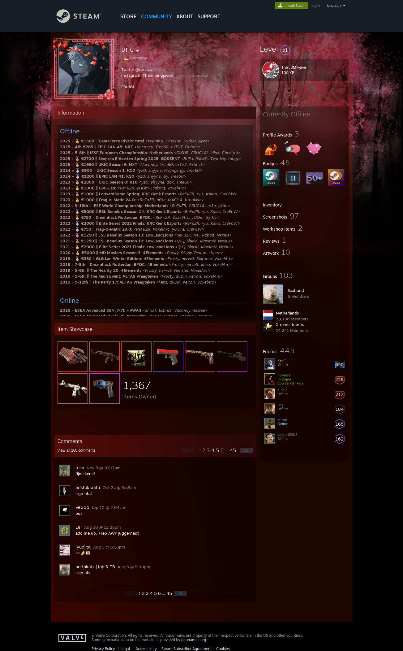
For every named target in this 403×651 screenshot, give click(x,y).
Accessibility (146, 648)
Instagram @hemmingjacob (147, 75)
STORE (128, 16)
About (184, 16)
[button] (304, 49)
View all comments (77, 450)
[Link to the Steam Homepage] (83, 21)
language (334, 5)
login (315, 5)
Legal (125, 648)
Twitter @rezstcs (136, 69)
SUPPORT (209, 16)
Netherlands (287, 312)
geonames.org (193, 639)
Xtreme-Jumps (290, 324)
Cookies (223, 648)
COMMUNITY (156, 16)
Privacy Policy (103, 648)
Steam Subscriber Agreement (186, 648)
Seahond (296, 290)
